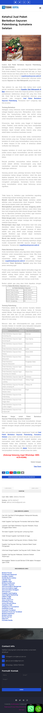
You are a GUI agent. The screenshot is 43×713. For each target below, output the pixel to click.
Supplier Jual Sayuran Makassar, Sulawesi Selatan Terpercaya (18, 555)
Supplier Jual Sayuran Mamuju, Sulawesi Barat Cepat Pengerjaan (19, 545)
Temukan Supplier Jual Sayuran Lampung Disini (17, 532)
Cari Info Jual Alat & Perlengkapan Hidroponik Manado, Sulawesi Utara (20, 516)
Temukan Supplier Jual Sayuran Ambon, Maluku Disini (19, 540)
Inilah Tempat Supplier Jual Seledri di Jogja (16, 536)
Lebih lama (35, 488)
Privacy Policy (15, 707)
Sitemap (21, 709)
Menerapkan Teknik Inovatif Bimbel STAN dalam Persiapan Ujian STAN (21, 561)
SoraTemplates (15, 704)
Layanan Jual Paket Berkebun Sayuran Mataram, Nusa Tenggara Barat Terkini (20, 526)
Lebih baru (8, 488)
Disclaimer (23, 707)
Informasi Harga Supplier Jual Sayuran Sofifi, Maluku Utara (21, 550)
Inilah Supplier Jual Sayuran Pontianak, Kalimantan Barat (20, 521)
